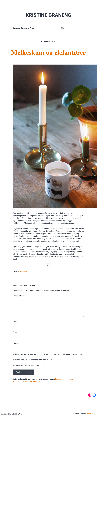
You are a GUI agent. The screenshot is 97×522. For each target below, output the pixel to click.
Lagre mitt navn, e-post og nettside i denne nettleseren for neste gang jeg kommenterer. (49, 354)
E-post (16, 332)
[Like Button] (47, 265)
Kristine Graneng (48, 15)
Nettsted (16, 343)
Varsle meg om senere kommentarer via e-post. (33, 360)
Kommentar (18, 296)
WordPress (91, 414)
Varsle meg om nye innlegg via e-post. (30, 365)
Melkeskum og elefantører (48, 52)
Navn (15, 321)
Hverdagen (23, 271)
